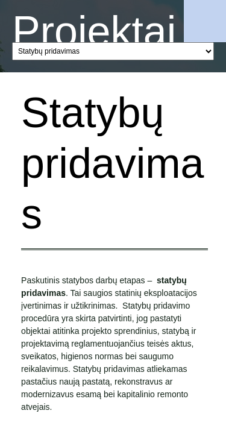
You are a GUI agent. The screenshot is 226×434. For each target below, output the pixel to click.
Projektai (94, 31)
